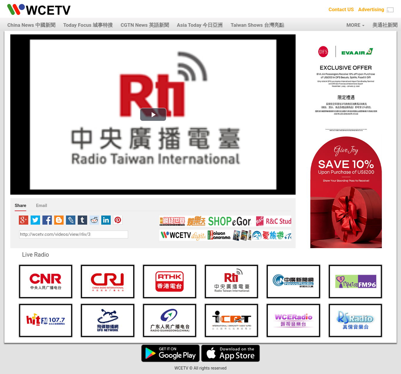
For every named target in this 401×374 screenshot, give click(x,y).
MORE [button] (355, 25)
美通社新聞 (384, 25)
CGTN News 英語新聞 (145, 25)
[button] (390, 10)
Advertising (371, 9)
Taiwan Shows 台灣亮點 (257, 25)
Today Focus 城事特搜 (88, 25)
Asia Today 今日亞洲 (200, 25)
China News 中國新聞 (31, 25)
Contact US (341, 9)
